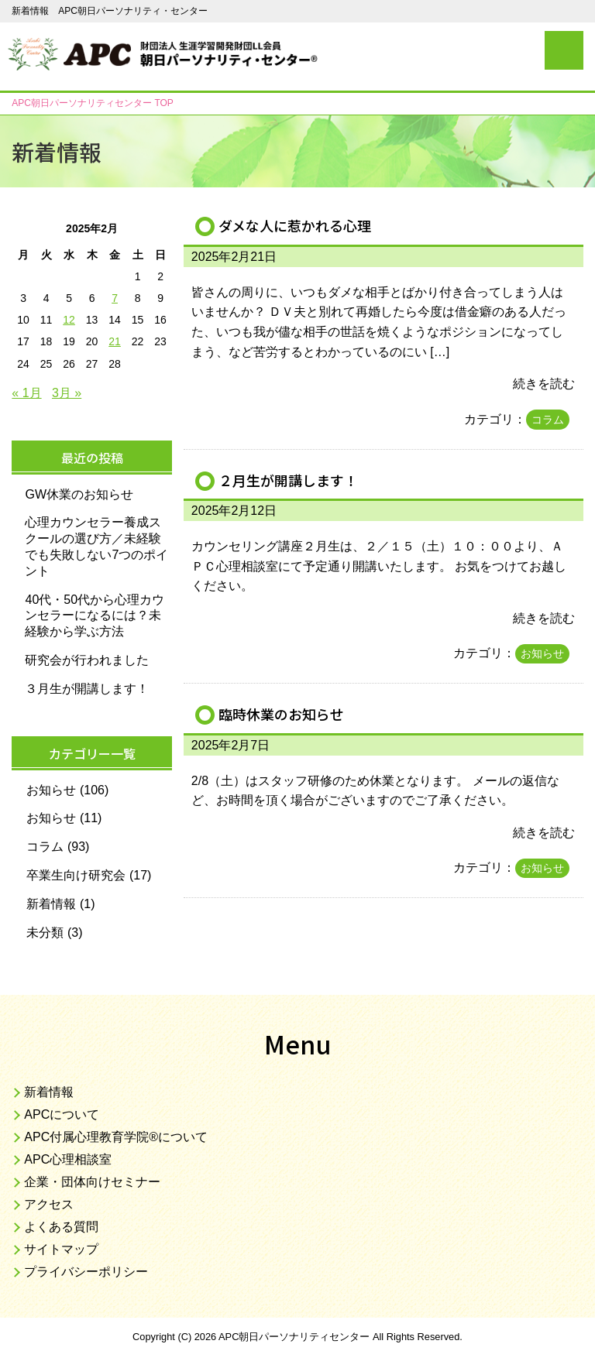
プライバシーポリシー (86, 1271)
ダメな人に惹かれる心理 (299, 225)
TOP (92, 103)
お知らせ (542, 653)
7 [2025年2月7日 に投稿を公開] (115, 298)
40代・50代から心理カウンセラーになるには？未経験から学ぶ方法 (94, 616)
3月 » (66, 392)
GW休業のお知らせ (79, 494)
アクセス (49, 1204)
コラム (547, 419)
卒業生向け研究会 (76, 875)
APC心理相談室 (68, 1159)
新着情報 (51, 903)
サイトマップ (61, 1249)
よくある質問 (61, 1226)
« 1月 (26, 392)
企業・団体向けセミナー (92, 1181)
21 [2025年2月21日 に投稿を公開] (114, 341)
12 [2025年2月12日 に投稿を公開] (69, 320)
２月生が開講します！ (292, 480)
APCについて (61, 1114)
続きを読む (544, 383)
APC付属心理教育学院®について (116, 1136)
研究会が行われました (87, 660)
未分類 (45, 932)
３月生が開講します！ (87, 688)
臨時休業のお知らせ (284, 714)
